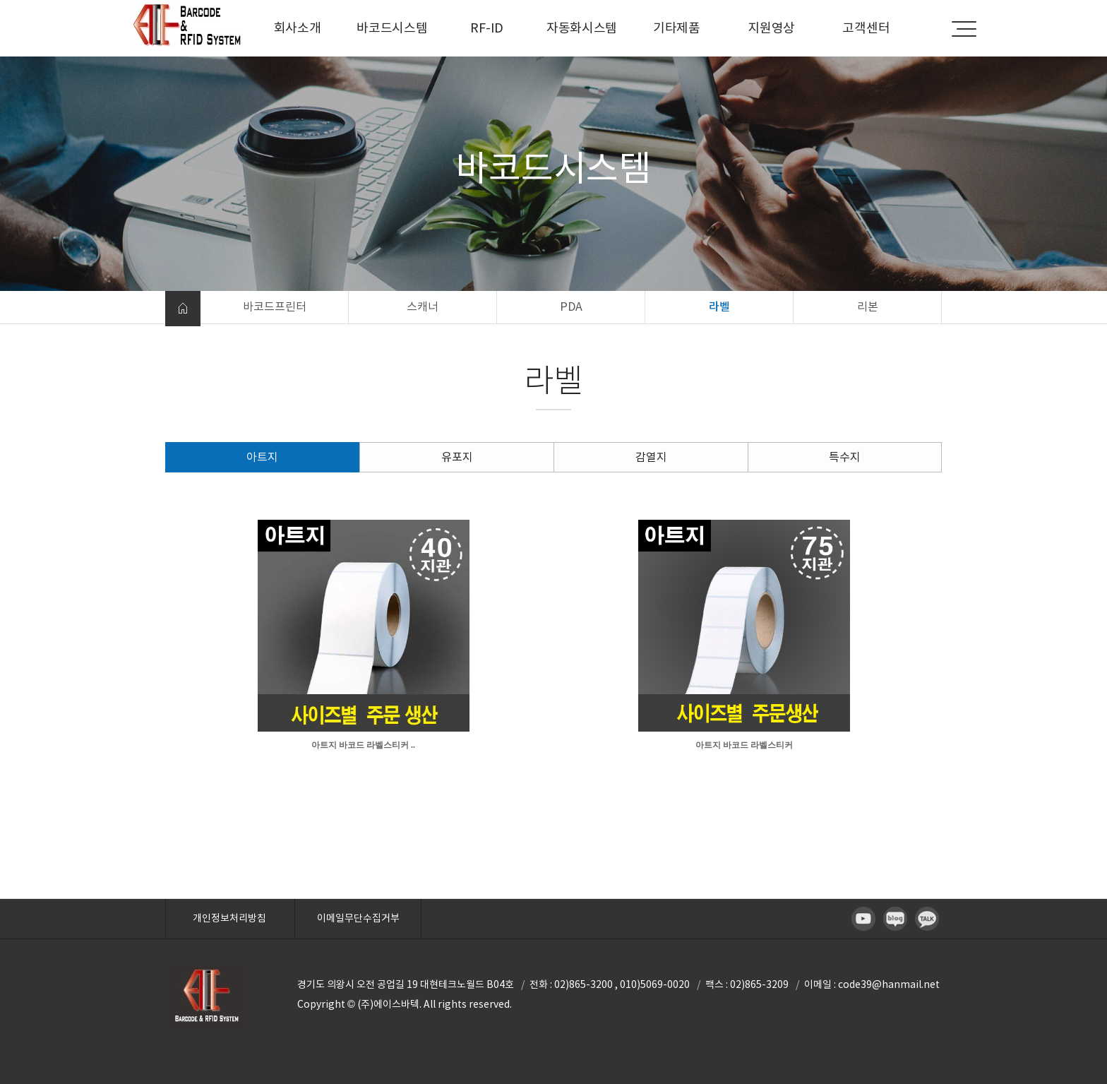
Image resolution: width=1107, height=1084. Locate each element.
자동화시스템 (581, 28)
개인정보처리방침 (229, 918)
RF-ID (486, 28)
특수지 (845, 457)
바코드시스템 (392, 28)
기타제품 (676, 28)
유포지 (457, 457)
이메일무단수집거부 (358, 918)
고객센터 (866, 28)
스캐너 (422, 306)
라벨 (719, 306)
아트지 (262, 457)
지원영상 (771, 28)
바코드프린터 (274, 306)
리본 (867, 306)
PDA (571, 306)
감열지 (651, 457)
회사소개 (297, 28)
